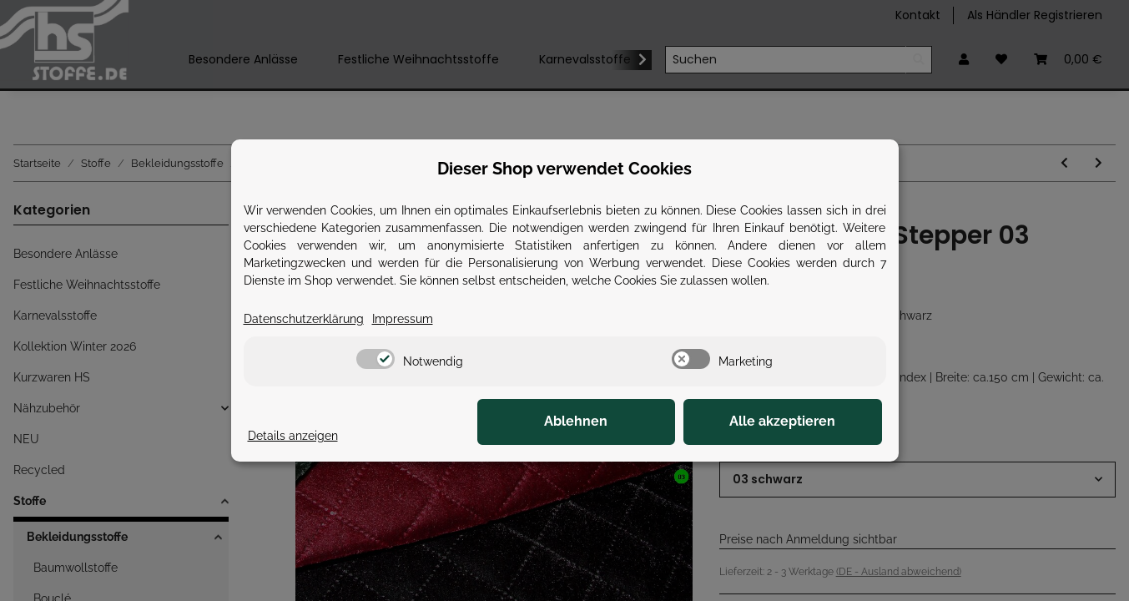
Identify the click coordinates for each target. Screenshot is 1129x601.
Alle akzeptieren (798, 422)
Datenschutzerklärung (304, 319)
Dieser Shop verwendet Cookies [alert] (564, 169)
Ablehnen (623, 422)
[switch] (375, 359)
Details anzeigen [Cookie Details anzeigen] (293, 435)
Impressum (402, 319)
